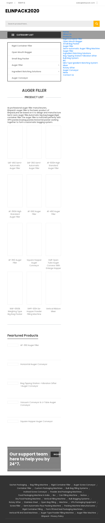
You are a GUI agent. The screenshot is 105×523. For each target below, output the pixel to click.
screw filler (15, 505)
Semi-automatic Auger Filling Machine (81, 48)
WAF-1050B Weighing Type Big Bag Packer (15, 311)
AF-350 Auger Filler (14, 261)
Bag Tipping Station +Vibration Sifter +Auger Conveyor (38, 384)
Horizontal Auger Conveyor (33, 364)
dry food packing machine (28, 498)
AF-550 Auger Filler (34, 212)
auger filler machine (86, 512)
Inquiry (56, 454)
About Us (67, 34)
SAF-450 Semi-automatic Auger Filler (15, 165)
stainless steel (31, 502)
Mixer (65, 65)
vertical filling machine (54, 498)
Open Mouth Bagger (72, 41)
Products (67, 36)
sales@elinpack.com (85, 3)
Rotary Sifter (69, 67)
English (10, 3)
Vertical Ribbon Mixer (53, 310)
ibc (54, 495)
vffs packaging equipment (83, 502)
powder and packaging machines (66, 491)
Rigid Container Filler (72, 39)
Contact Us (68, 75)
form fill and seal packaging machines (64, 509)
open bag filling (48, 502)
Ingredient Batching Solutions (77, 53)
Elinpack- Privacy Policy (52, 516)
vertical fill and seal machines (23, 512)
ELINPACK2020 (22, 11)
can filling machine (68, 495)
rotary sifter (15, 502)
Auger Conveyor (70, 70)
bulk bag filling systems (77, 488)
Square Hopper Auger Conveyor (34, 263)
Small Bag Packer (71, 43)
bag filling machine (39, 484)
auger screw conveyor (84, 484)
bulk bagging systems (79, 498)
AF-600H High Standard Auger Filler (53, 165)
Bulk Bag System (71, 58)
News (65, 72)
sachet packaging (18, 484)
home (66, 31)
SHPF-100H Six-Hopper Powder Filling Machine (34, 311)
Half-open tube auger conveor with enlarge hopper (53, 264)
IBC (64, 60)
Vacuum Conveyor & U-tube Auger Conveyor (38, 403)
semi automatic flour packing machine (42, 505)
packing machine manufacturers (79, 505)
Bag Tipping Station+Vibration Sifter (80, 55)
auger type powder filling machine (57, 512)
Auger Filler (68, 46)
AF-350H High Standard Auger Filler (15, 214)
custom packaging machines (48, 488)
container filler (24, 488)
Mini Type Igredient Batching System (80, 63)
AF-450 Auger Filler (53, 212)
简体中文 (21, 3)
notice (84, 495)
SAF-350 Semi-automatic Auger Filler (34, 165)
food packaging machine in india (33, 495)
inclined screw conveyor (35, 491)
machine (63, 502)
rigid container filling (33, 509)
